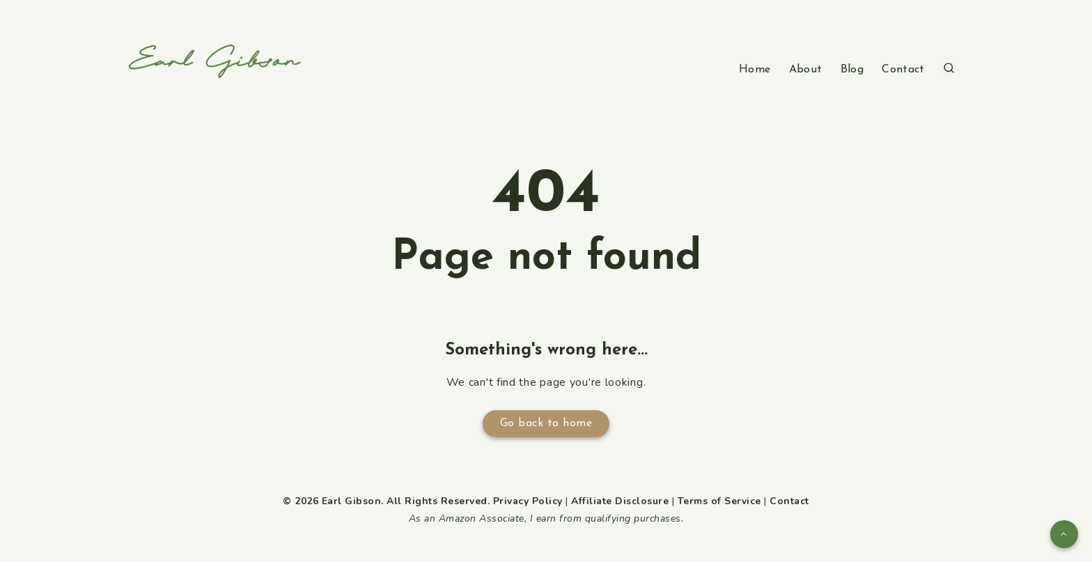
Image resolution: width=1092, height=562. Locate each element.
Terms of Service (719, 501)
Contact (903, 69)
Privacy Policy (528, 501)
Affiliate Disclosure (620, 501)
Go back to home (546, 423)
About (805, 69)
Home (754, 69)
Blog (852, 69)
